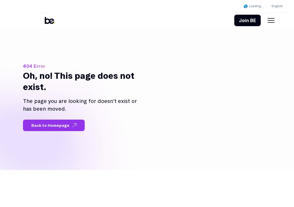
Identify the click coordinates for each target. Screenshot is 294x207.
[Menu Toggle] (271, 20)
